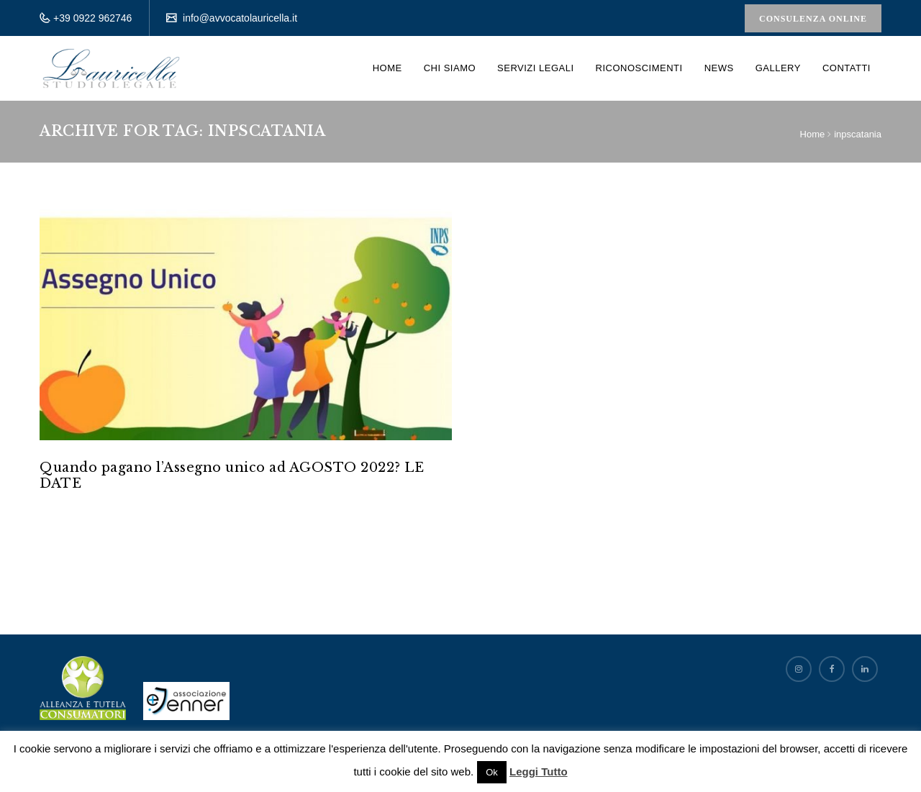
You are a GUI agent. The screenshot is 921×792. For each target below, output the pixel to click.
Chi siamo (450, 68)
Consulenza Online (813, 19)
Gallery (778, 68)
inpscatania (857, 134)
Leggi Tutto (538, 771)
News (719, 68)
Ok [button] (492, 772)
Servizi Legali (535, 68)
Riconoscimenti (639, 68)
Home (387, 68)
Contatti (846, 68)
